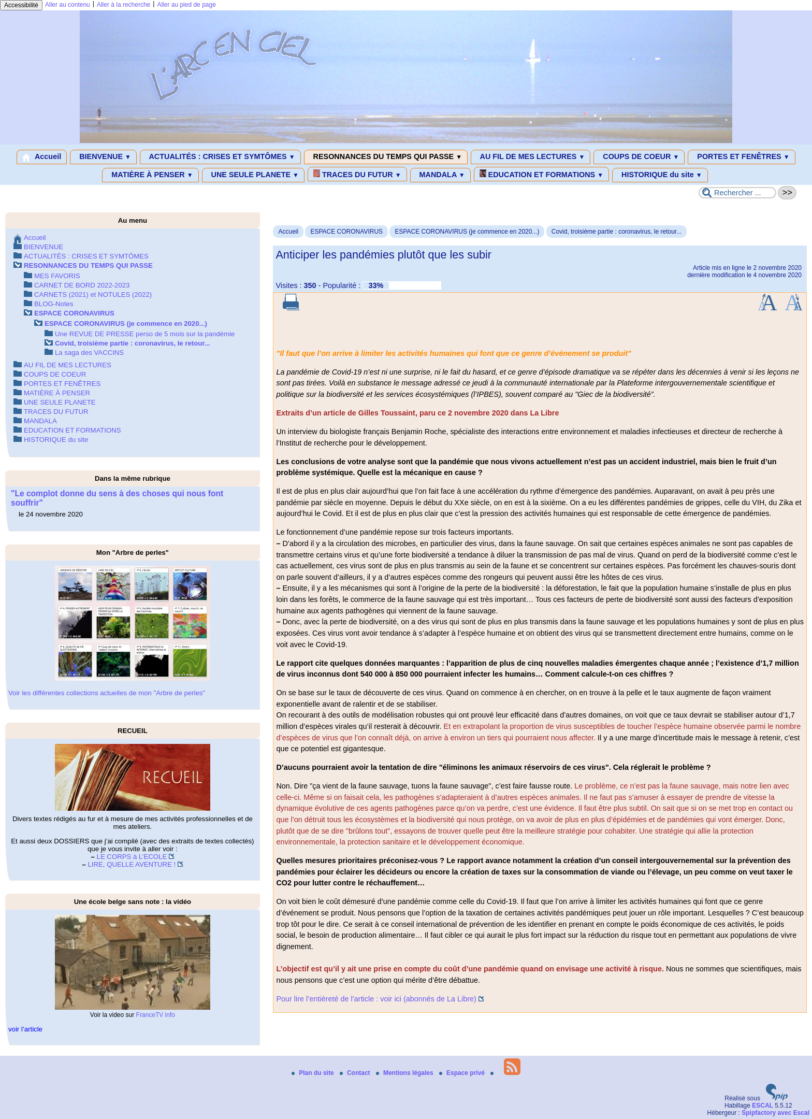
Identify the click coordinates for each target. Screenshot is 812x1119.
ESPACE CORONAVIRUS (346, 231)
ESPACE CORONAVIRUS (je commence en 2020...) (467, 231)
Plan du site (314, 1073)
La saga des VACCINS (89, 352)
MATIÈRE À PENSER (150, 175)
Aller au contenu (67, 4)
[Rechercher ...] (737, 192)
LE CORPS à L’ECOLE (132, 856)
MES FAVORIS (57, 276)
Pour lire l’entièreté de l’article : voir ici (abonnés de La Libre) (376, 999)
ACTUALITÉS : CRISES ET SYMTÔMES (220, 157)
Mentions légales (405, 1073)
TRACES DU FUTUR (357, 174)
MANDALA (440, 175)
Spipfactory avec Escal (775, 1112)
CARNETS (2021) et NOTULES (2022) (93, 294)
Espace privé (462, 1073)
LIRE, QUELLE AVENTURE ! (132, 864)
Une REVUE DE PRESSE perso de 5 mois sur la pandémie (145, 334)
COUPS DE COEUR (639, 157)
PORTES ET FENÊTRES (741, 157)
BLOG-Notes (54, 304)
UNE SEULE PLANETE (253, 175)
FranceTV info (155, 1014)
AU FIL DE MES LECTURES (530, 157)
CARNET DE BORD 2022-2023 (81, 285)
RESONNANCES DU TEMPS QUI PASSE (386, 157)
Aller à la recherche (123, 4)
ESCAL (762, 1105)
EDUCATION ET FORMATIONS (541, 174)
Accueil (41, 157)
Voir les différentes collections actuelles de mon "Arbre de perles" (106, 693)
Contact (356, 1073)
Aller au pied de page (186, 4)
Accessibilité (21, 5)
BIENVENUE (103, 157)
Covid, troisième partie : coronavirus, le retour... (617, 231)
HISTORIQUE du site (660, 175)
